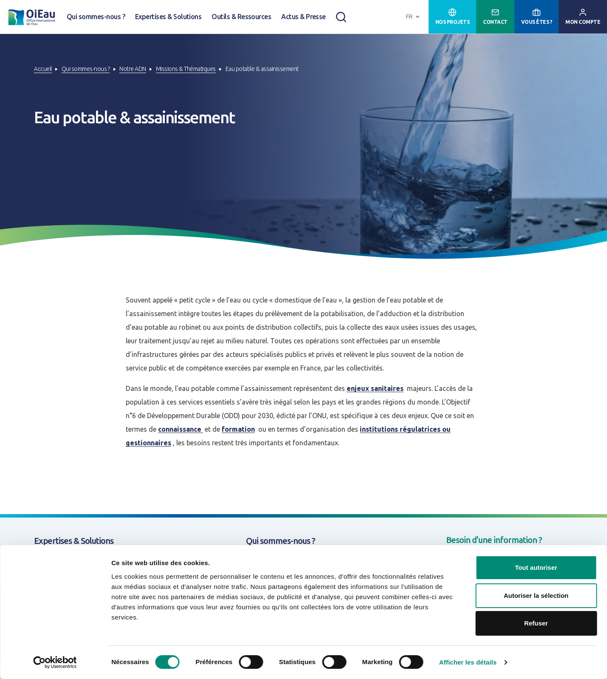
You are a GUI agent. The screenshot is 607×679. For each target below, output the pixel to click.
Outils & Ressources (241, 16)
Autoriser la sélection (536, 595)
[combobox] (414, 17)
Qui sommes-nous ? (96, 16)
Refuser (536, 623)
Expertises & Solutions (168, 16)
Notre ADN (132, 68)
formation (238, 429)
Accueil (43, 68)
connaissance (180, 429)
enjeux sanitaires (375, 388)
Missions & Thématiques (186, 68)
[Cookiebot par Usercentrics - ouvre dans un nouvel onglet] (55, 662)
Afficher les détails (468, 662)
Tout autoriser (536, 567)
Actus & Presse (303, 16)
